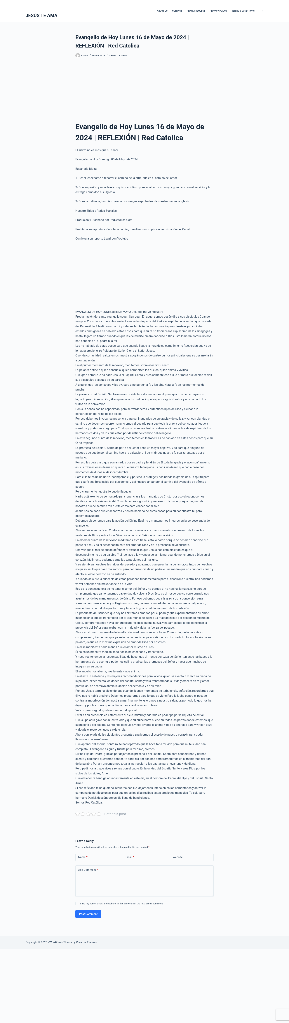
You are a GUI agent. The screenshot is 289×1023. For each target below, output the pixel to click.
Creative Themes (86, 942)
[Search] (262, 11)
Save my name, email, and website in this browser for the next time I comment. (121, 903)
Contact (177, 11)
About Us (162, 11)
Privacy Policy (218, 11)
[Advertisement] (144, 91)
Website (178, 857)
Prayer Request (196, 11)
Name (83, 857)
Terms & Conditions (243, 11)
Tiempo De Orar (118, 55)
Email (130, 857)
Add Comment (88, 870)
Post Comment (88, 914)
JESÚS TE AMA (41, 15)
